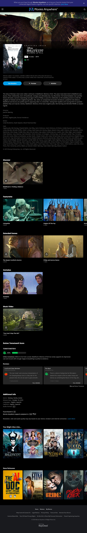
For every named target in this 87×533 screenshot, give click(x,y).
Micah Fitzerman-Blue (29, 123)
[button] (23, 173)
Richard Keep (56, 136)
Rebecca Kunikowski (20, 136)
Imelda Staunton (67, 128)
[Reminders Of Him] (33, 485)
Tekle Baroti (77, 140)
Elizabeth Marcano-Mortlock (40, 138)
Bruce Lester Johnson (67, 136)
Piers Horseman (12, 146)
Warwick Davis (56, 130)
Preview (32, 83)
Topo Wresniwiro (15, 138)
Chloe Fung (52, 144)
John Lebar (49, 136)
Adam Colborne (26, 142)
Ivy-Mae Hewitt (31, 136)
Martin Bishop (17, 142)
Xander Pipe (70, 134)
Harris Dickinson (40, 128)
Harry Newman (17, 134)
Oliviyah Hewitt (40, 136)
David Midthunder (45, 142)
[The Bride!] (53, 485)
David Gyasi (35, 130)
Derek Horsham (36, 134)
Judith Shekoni (65, 130)
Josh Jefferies (75, 138)
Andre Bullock (69, 144)
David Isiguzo (34, 144)
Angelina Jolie (12, 117)
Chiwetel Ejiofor (23, 128)
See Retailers (12, 83)
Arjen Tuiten (60, 144)
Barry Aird (29, 132)
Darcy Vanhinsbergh (67, 140)
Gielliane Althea (7, 142)
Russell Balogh (12, 140)
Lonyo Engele (48, 140)
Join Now (64, 4)
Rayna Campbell (74, 142)
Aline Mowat (13, 132)
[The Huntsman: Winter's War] (53, 443)
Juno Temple (76, 128)
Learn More (71, 419)
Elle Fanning (14, 128)
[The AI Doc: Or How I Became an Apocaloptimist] (13, 485)
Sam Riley (32, 128)
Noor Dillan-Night (67, 132)
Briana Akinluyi (55, 142)
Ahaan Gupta (35, 142)
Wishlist (52, 83)
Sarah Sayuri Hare (43, 144)
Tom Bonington (64, 142)
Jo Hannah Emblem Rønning (34, 146)
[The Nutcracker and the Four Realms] (33, 443)
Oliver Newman (7, 134)
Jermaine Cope (37, 132)
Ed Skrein (59, 128)
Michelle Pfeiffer (17, 130)
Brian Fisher (67, 138)
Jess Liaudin (57, 132)
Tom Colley (26, 144)
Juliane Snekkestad (47, 132)
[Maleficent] (13, 443)
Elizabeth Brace (79, 136)
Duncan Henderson (23, 117)
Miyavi (49, 130)
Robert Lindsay (27, 130)
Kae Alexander (74, 130)
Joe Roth (5, 117)
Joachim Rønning (8, 112)
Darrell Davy (9, 144)
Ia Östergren (45, 134)
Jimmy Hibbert (21, 146)
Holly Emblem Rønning (49, 146)
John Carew (10, 136)
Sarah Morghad (77, 132)
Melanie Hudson (62, 146)
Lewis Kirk (76, 144)
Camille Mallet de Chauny (35, 140)
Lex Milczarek (63, 134)
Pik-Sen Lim (6, 138)
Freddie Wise (22, 132)
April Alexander (26, 134)
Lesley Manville (7, 130)
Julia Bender (52, 138)
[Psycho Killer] (73, 485)
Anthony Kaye (54, 134)
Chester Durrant (26, 138)
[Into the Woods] (73, 443)
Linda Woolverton (8, 123)
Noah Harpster (18, 123)
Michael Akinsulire (22, 140)
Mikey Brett (60, 138)
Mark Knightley (56, 140)
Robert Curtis (18, 144)
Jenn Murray (43, 130)
